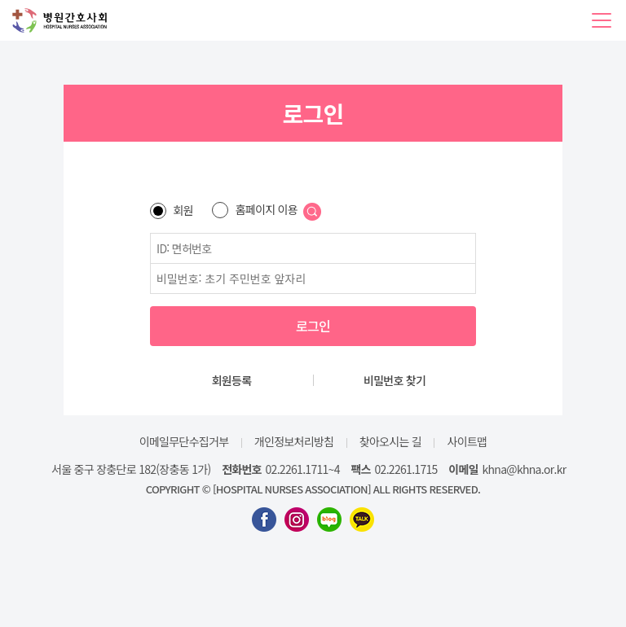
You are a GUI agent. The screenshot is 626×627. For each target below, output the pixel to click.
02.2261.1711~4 (303, 469)
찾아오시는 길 (390, 441)
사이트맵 (467, 441)
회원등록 (232, 380)
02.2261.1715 (406, 469)
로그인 (313, 325)
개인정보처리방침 (293, 441)
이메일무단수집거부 (184, 441)
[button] (601, 20)
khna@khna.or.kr (524, 469)
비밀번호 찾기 (394, 380)
